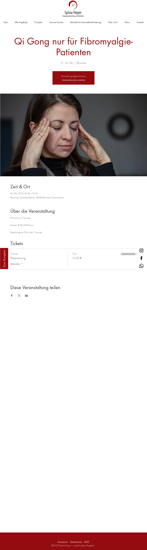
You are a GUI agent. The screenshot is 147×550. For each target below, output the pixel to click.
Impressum (63, 541)
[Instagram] (141, 250)
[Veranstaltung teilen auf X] (19, 295)
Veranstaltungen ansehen (73, 79)
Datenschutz (76, 541)
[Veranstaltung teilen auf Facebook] (11, 295)
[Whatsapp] (141, 266)
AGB (86, 541)
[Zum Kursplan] (4, 258)
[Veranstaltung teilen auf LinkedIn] (26, 295)
